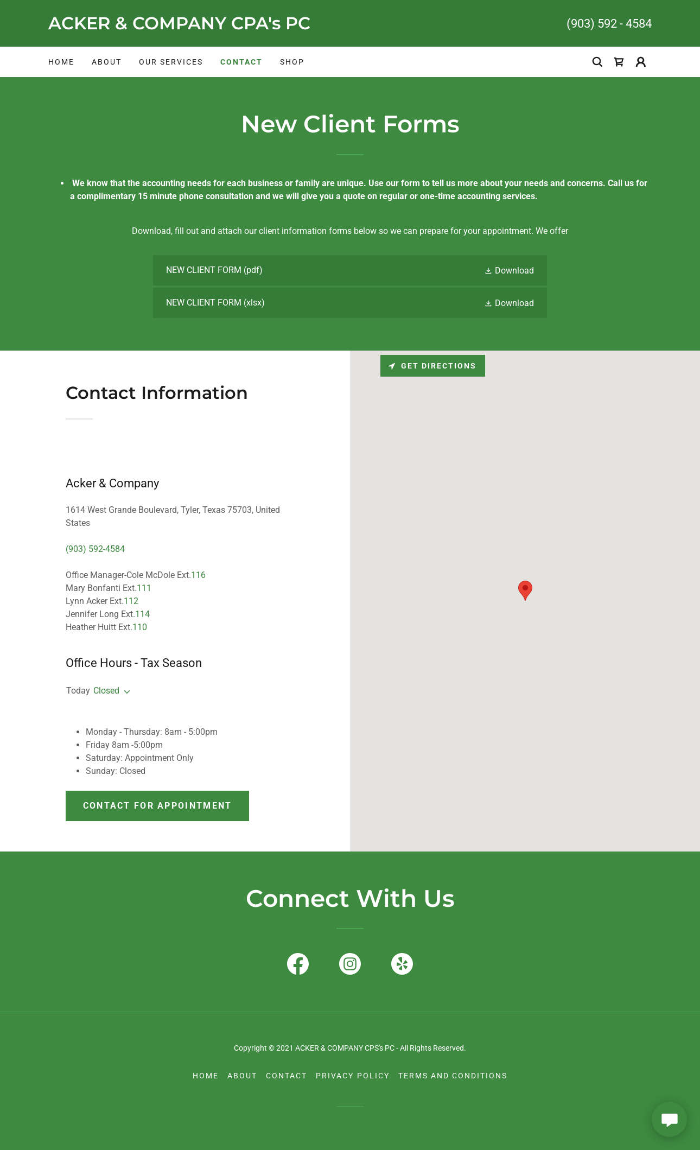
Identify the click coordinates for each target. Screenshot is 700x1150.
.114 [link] (141, 614)
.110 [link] (138, 627)
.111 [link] (143, 588)
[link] (199, 26)
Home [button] (206, 1075)
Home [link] (61, 62)
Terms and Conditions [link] (452, 1075)
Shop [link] (292, 62)
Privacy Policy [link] (352, 1075)
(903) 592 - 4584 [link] (609, 23)
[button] (641, 62)
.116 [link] (197, 575)
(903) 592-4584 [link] (95, 549)
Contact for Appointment (157, 805)
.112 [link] (130, 601)
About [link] (107, 62)
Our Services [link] (171, 62)
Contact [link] (241, 62)
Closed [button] (106, 690)
